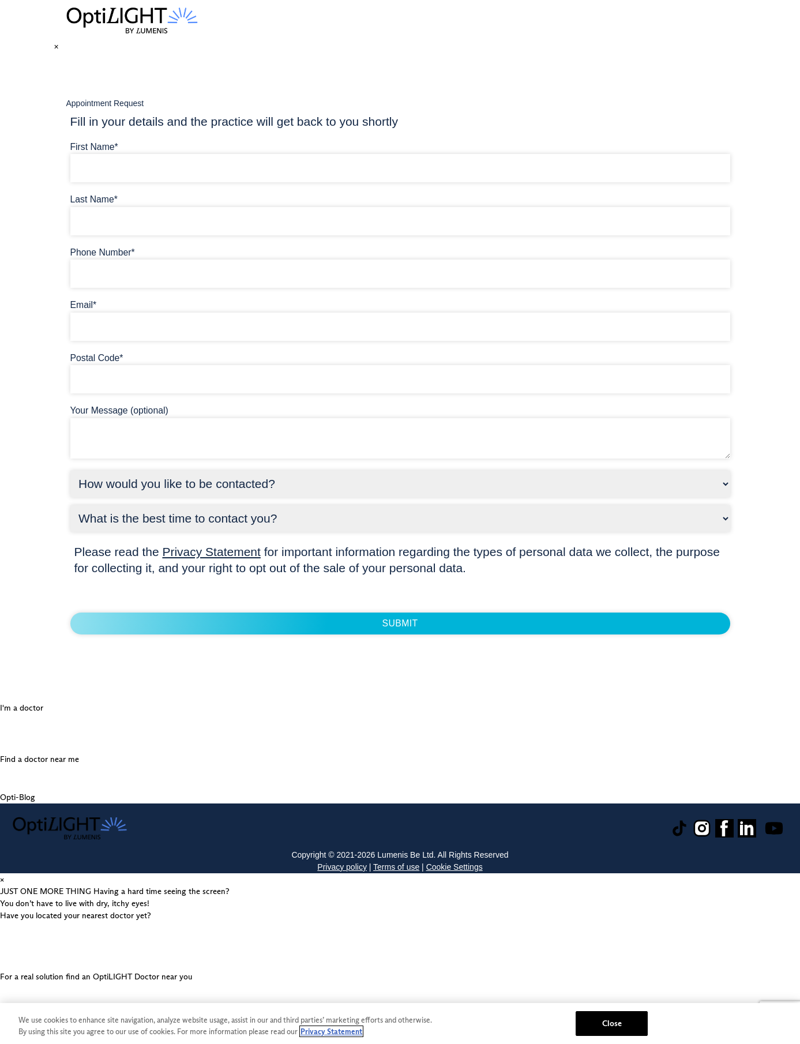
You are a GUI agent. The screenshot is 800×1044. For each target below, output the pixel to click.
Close (612, 1023)
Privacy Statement (211, 551)
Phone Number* (102, 252)
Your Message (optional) (119, 410)
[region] (400, 1023)
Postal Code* (96, 358)
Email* (83, 305)
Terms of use (396, 867)
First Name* (94, 147)
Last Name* (94, 199)
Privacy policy (342, 867)
